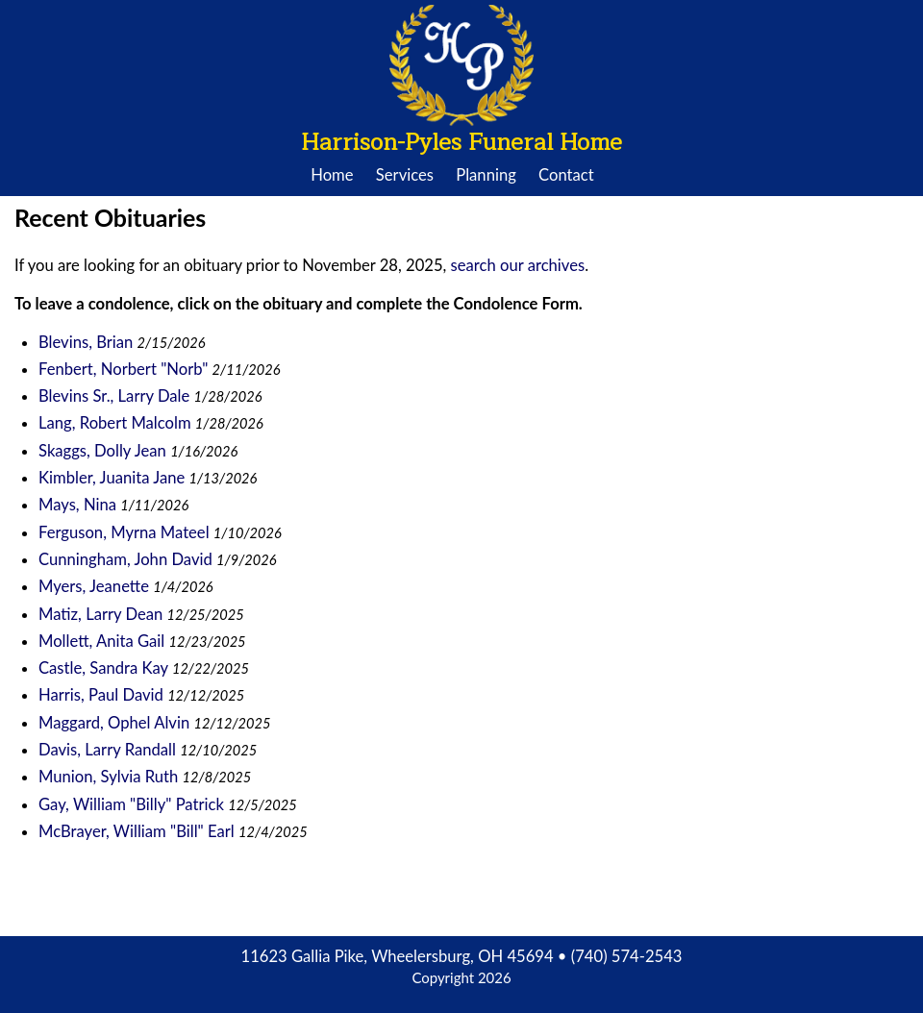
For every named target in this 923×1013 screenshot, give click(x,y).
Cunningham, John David (125, 559)
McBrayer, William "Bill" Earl (136, 831)
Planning (486, 175)
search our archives (518, 265)
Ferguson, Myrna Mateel (124, 532)
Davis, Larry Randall (107, 749)
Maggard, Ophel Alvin (113, 722)
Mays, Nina (79, 504)
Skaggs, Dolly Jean (102, 450)
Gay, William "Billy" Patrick (131, 804)
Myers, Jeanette (95, 586)
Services (405, 175)
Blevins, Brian (87, 342)
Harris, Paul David (100, 694)
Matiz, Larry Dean (100, 614)
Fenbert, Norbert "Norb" (123, 369)
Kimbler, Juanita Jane (111, 477)
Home (332, 175)
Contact (566, 175)
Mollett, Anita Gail (101, 641)
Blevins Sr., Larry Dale (113, 396)
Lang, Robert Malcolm (114, 422)
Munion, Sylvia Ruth (108, 776)
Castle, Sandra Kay (103, 668)
